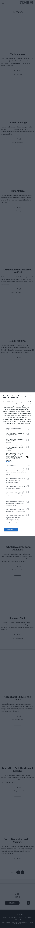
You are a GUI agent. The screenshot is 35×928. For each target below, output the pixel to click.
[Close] (31, 396)
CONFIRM (10, 529)
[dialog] (17, 464)
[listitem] (17, 429)
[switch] (27, 434)
